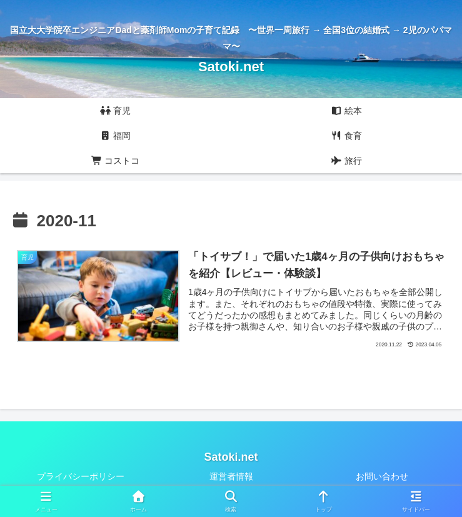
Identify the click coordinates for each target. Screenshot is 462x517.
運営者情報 (231, 477)
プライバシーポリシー (80, 477)
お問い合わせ (382, 477)
